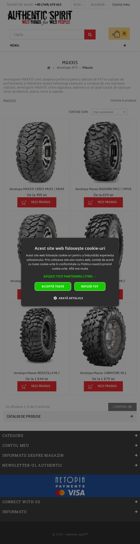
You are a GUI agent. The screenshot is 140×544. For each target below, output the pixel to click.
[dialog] (70, 272)
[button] (70, 276)
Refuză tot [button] (89, 286)
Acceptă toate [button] (53, 286)
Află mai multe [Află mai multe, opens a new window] (78, 269)
